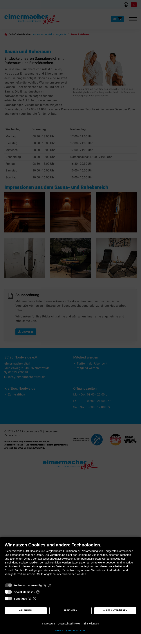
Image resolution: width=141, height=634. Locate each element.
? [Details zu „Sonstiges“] (34, 598)
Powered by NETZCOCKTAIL (70, 630)
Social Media (22, 592)
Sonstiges (20, 598)
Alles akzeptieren (115, 610)
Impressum (48, 623)
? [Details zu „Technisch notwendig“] (49, 585)
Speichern (70, 610)
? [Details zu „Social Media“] (38, 592)
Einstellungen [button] (91, 623)
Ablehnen (25, 610)
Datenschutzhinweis (69, 623)
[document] (70, 562)
